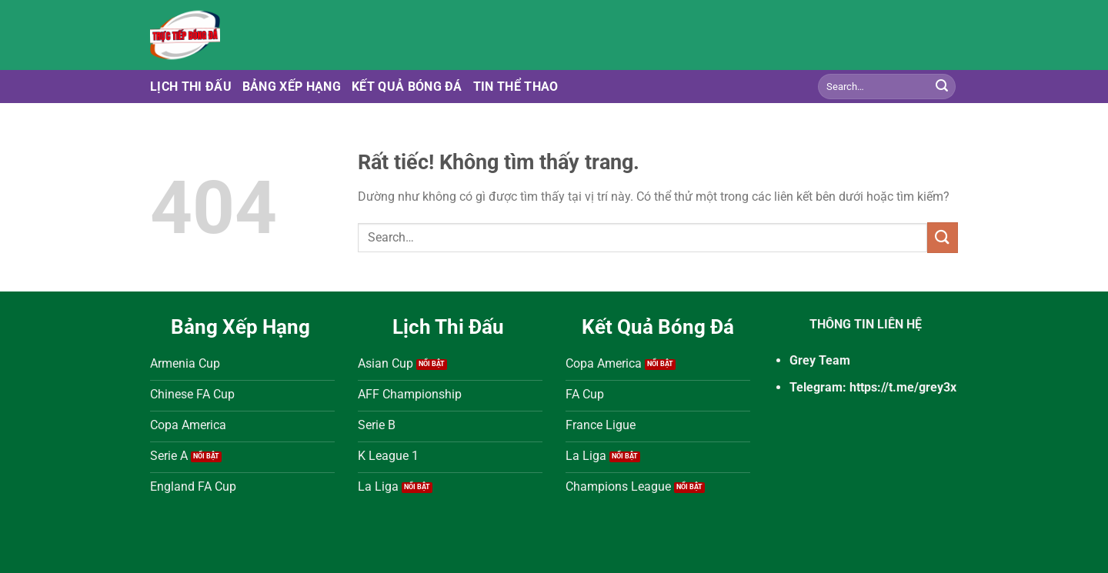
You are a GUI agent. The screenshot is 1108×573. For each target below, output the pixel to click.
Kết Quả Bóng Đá (407, 86)
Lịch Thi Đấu (191, 86)
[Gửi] (942, 87)
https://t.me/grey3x (902, 387)
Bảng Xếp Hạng (291, 86)
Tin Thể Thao (516, 86)
